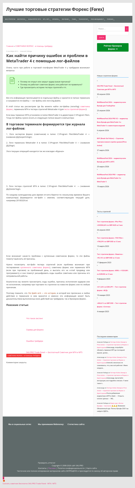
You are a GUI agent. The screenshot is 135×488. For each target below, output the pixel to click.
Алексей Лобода (26, 51)
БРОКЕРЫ (55, 19)
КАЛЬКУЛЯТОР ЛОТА (34, 19)
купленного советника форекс (35, 267)
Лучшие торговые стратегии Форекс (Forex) (55, 9)
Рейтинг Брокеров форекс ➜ (113, 47)
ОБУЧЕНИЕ (65, 19)
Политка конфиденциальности (71, 468)
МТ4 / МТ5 (46, 19)
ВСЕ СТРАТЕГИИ (10, 19)
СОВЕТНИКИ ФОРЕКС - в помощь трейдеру (33, 46)
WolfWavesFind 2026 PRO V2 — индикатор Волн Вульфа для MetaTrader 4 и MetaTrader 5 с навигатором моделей (112, 122)
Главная (9, 46)
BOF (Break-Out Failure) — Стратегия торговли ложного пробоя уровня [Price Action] (112, 141)
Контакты (42, 468)
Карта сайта (91, 468)
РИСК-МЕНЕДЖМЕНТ (97, 19)
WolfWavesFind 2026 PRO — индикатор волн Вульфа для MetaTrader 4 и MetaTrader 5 (111, 178)
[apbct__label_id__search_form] (113, 33)
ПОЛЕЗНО (110, 19)
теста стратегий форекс (75, 109)
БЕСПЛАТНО (21, 19)
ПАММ (74, 19)
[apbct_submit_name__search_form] (101, 37)
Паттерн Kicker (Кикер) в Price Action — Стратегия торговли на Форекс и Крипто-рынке (112, 344)
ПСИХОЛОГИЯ (83, 19)
